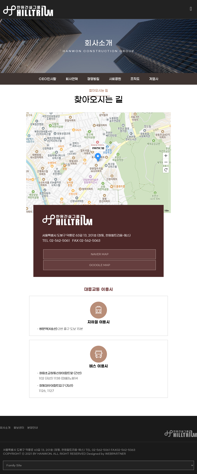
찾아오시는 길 (98, 90)
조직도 (135, 78)
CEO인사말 (47, 78)
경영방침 (93, 78)
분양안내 (32, 428)
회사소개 (5, 428)
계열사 (153, 78)
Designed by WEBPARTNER (106, 453)
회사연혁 (72, 78)
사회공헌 (115, 78)
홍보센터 (19, 428)
